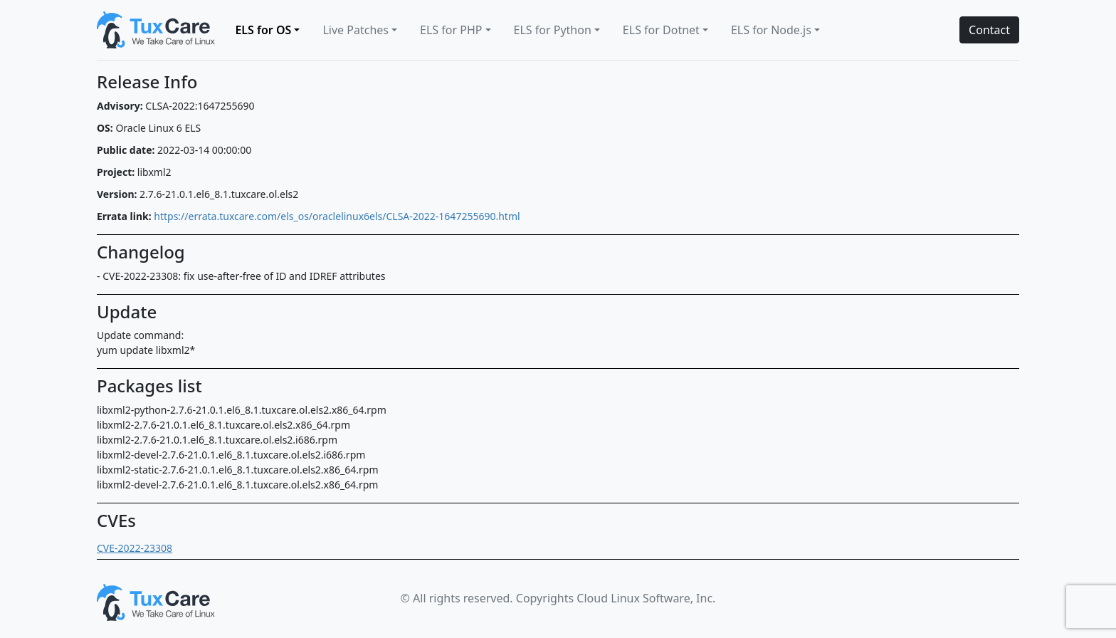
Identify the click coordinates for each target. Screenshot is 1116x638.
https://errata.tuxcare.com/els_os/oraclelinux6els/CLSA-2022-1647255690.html (337, 216)
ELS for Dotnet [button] (661, 30)
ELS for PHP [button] (451, 30)
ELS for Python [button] (552, 30)
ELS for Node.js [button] (771, 30)
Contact (989, 30)
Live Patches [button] (355, 30)
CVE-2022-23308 (134, 548)
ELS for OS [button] (263, 30)
